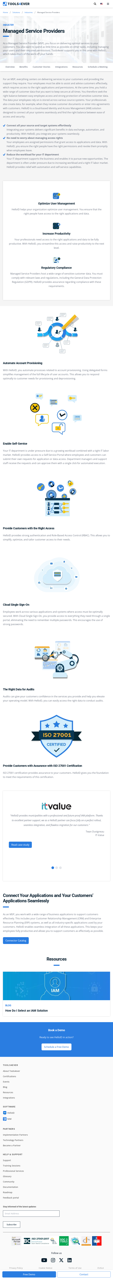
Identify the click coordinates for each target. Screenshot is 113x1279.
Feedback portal (11, 1197)
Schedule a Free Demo (56, 1047)
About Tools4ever (11, 1071)
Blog (5, 1087)
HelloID (8, 1113)
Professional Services (13, 1171)
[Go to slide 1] (52, 867)
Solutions (16, 12)
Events (6, 1081)
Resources (77, 66)
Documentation (10, 1187)
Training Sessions (11, 1165)
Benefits (23, 66)
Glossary (7, 1176)
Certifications (9, 1076)
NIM (7, 1119)
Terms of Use (75, 1268)
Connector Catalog (15, 940)
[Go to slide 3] (60, 867)
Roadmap (7, 1192)
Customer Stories (41, 66)
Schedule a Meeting (98, 66)
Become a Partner (12, 1145)
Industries (29, 12)
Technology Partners (13, 1140)
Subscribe (12, 1224)
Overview (10, 66)
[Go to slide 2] (56, 867)
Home (5, 12)
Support (7, 1160)
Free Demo (29, 1274)
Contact (84, 1274)
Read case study (20, 844)
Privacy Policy (16, 1268)
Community (8, 1181)
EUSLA (101, 1268)
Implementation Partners (15, 1134)
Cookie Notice (45, 1268)
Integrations (61, 66)
